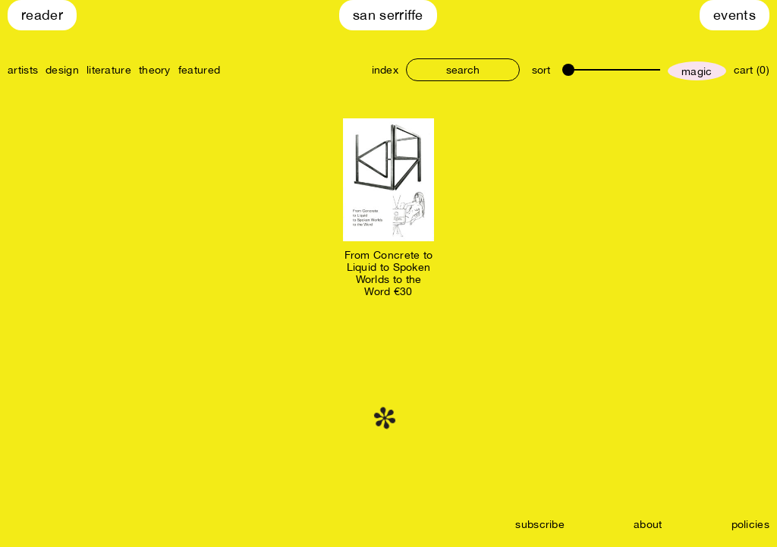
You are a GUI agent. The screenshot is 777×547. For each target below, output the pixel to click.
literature (109, 70)
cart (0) (751, 70)
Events (734, 15)
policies (750, 524)
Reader (42, 15)
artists (23, 70)
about (648, 524)
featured (199, 70)
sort (541, 70)
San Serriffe (388, 15)
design (62, 70)
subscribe (540, 524)
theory (155, 70)
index (385, 70)
